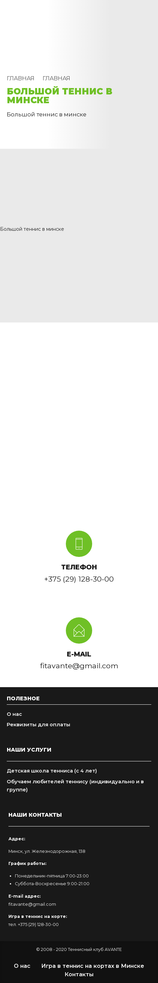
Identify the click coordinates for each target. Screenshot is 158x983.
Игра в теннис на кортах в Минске (92, 965)
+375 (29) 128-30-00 (38, 924)
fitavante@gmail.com (32, 904)
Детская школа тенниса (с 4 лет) (52, 771)
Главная (20, 78)
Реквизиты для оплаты (38, 725)
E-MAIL (79, 654)
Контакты (79, 974)
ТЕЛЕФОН (79, 567)
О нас (14, 714)
